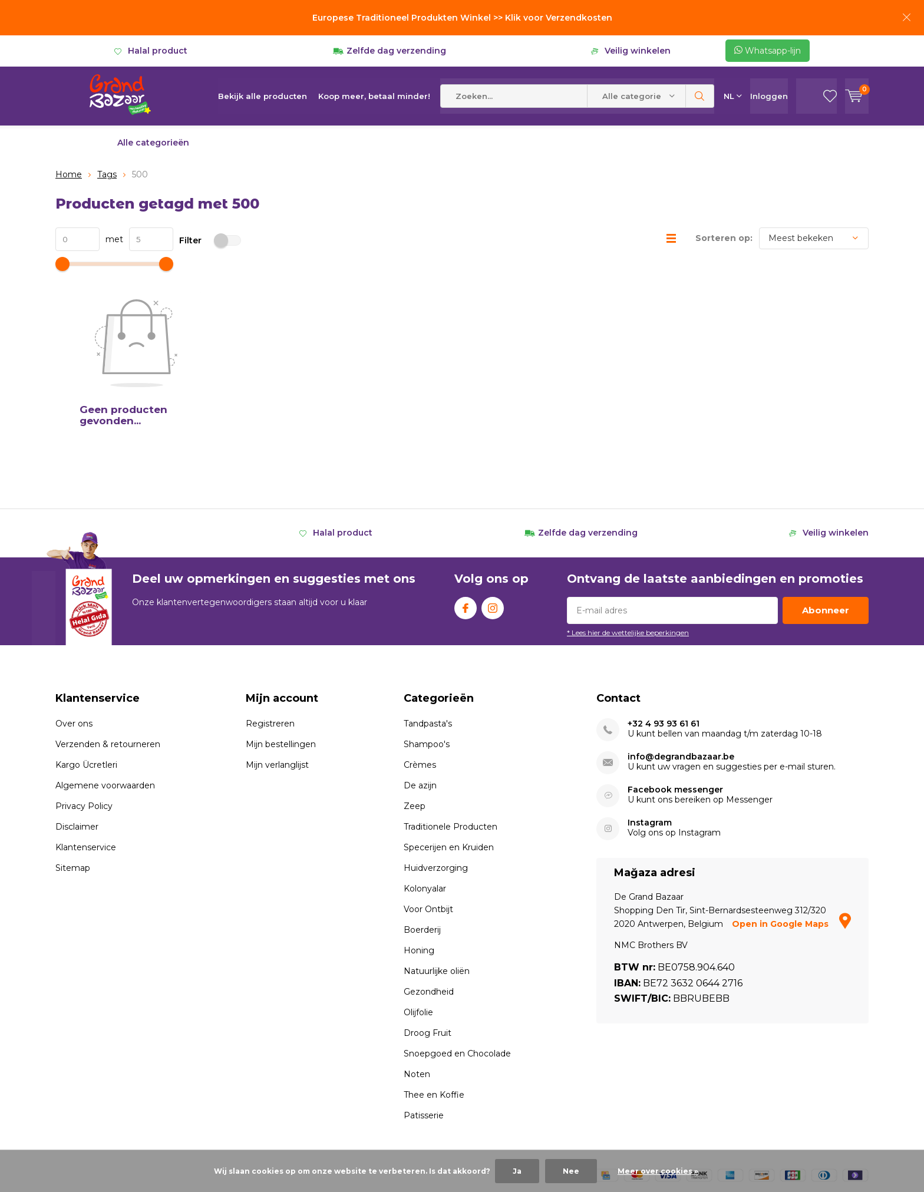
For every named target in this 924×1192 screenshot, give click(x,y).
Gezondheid (429, 912)
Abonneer (825, 531)
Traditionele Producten (450, 747)
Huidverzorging (436, 789)
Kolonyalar (425, 809)
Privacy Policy (84, 727)
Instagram (492, 526)
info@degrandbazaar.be (681, 678)
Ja (517, 1171)
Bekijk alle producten (262, 96)
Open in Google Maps (791, 845)
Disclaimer (76, 747)
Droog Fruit (427, 954)
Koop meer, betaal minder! (374, 96)
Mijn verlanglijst (277, 686)
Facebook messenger (675, 711)
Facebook (465, 526)
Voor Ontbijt (428, 830)
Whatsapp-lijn (767, 50)
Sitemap (72, 789)
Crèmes (420, 686)
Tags (107, 174)
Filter (210, 240)
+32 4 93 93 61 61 (663, 645)
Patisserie (424, 1036)
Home (68, 174)
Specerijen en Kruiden (449, 768)
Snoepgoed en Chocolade (457, 974)
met (111, 239)
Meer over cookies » (658, 1171)
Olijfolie (418, 933)
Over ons (74, 644)
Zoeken (700, 96)
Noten (417, 995)
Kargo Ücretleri (86, 686)
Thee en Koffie (434, 1016)
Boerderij (422, 851)
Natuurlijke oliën (437, 892)
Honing (419, 871)
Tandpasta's (428, 644)
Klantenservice (85, 768)
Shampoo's (427, 665)
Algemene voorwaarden (105, 706)
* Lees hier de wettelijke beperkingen (628, 553)
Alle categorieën (153, 142)
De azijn (420, 706)
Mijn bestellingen (281, 665)
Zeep (414, 727)
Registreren (270, 644)
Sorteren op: (724, 238)
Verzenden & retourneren (107, 665)
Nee (571, 1171)
